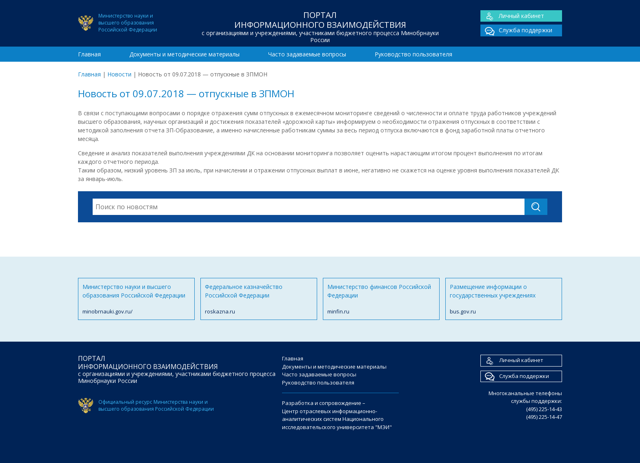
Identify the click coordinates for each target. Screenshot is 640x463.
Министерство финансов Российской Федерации (381, 299)
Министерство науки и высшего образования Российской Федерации (136, 299)
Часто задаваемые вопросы (307, 54)
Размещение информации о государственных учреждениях (504, 299)
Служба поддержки (516, 30)
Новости (119, 74)
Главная (89, 54)
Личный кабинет (512, 16)
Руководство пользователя (413, 54)
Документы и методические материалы (184, 54)
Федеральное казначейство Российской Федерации (259, 299)
